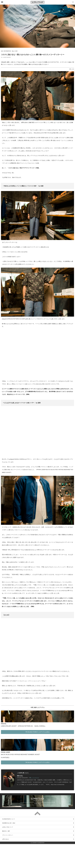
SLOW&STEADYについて (8, 819)
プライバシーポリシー (7, 835)
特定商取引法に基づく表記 (8, 823)
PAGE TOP (37, 813)
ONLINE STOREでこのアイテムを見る (37, 732)
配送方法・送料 (6, 831)
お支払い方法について (7, 827)
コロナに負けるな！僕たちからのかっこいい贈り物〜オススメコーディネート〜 (32, 55)
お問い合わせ (5, 839)
